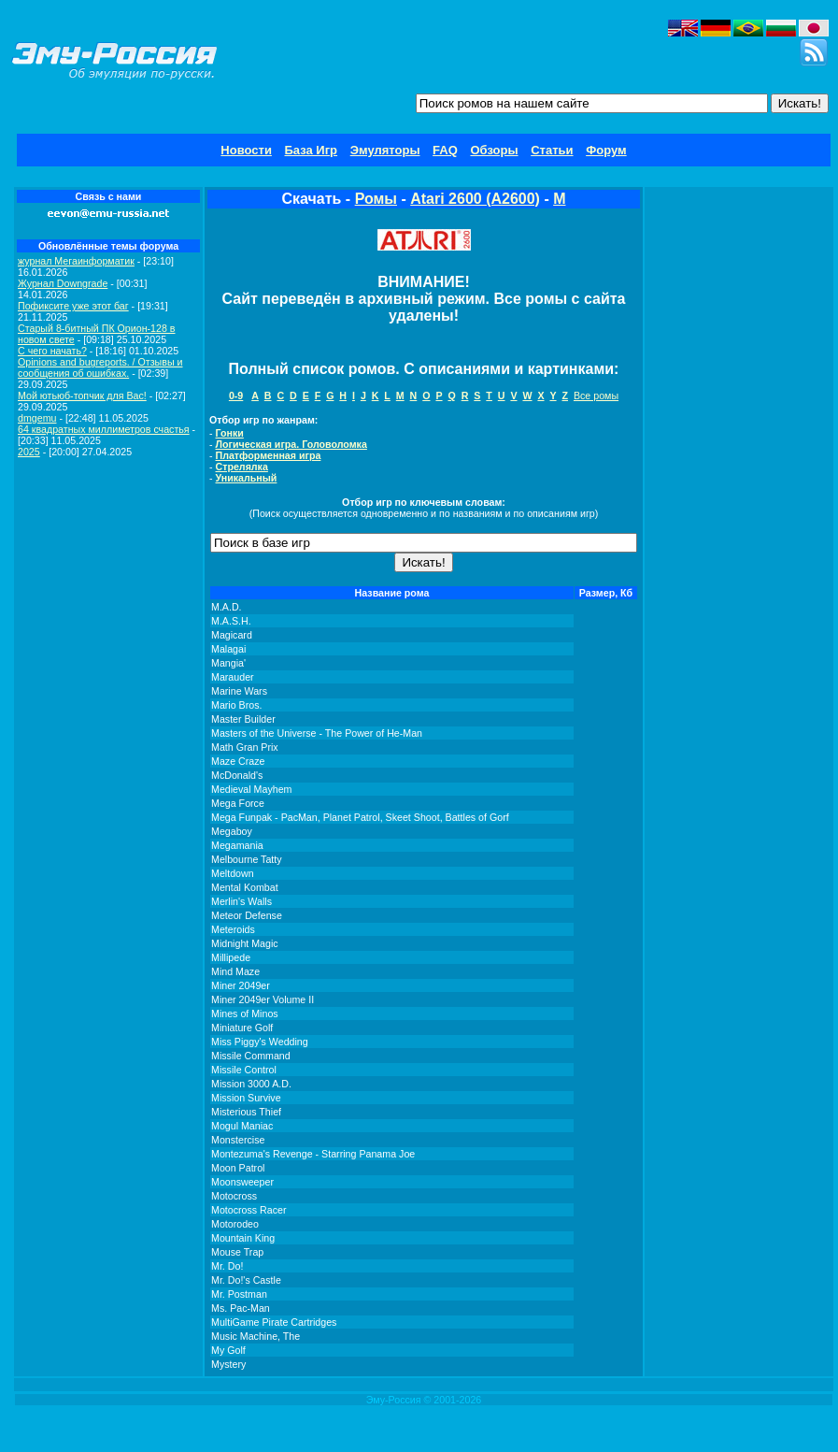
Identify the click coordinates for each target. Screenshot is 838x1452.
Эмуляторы (385, 150)
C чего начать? (52, 350)
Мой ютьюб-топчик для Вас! (82, 395)
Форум (606, 150)
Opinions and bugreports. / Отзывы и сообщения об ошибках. (100, 367)
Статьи (552, 150)
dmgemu (37, 418)
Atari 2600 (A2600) (475, 199)
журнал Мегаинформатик (76, 260)
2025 (29, 451)
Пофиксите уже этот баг (73, 305)
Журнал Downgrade (62, 283)
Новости (246, 150)
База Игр (311, 150)
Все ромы (596, 395)
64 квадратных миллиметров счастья (104, 429)
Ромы (376, 199)
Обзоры (494, 150)
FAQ (445, 150)
